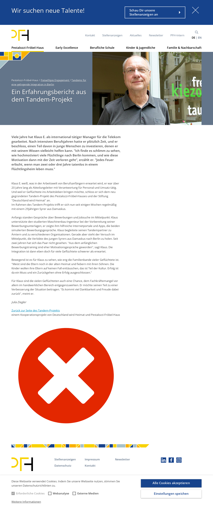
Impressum (92, 459)
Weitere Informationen (26, 505)
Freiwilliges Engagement (55, 80)
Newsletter (156, 35)
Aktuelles (136, 35)
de (193, 37)
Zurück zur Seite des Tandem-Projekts (35, 310)
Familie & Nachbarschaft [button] (184, 48)
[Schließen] (195, 10)
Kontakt (90, 35)
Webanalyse (61, 496)
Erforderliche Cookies (30, 496)
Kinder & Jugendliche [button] (140, 48)
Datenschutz (62, 465)
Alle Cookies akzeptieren (171, 486)
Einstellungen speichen (171, 496)
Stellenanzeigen (112, 35)
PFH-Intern (177, 35)
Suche (196, 32)
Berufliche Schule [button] (102, 48)
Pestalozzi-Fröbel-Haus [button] (27, 48)
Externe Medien (88, 496)
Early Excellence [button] (67, 48)
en (200, 37)
